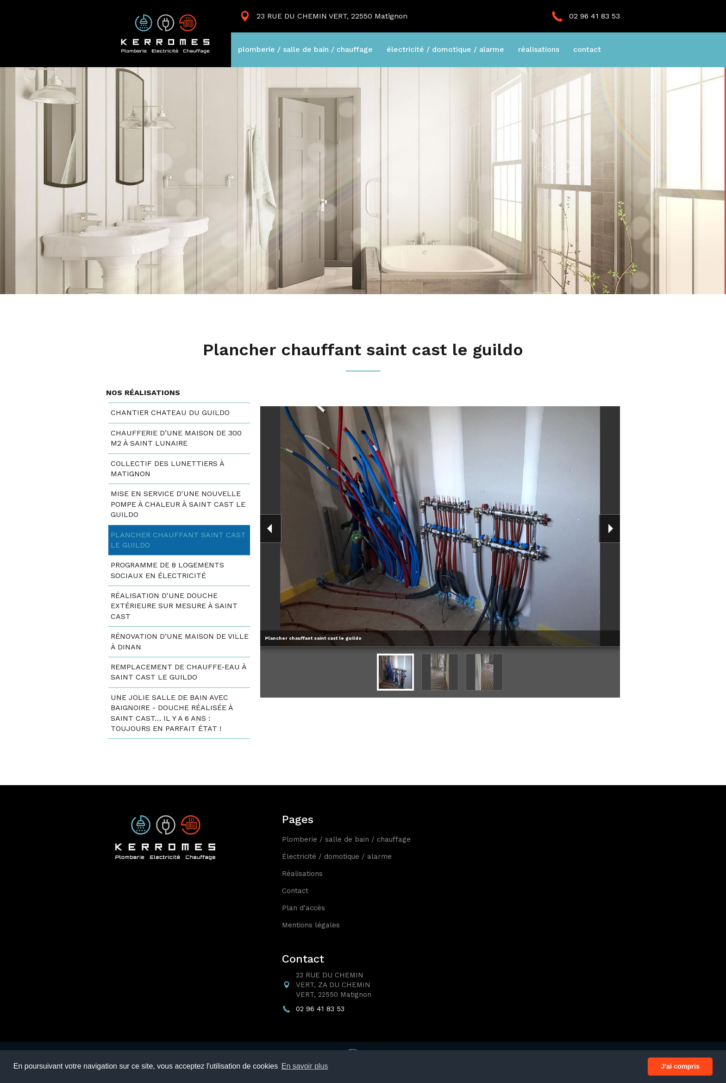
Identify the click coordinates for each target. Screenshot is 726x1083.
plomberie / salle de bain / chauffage (305, 49)
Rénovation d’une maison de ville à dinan (180, 641)
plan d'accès (303, 908)
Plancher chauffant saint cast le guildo (178, 539)
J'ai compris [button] (680, 1066)
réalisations (538, 49)
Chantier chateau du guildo (170, 412)
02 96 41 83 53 (594, 16)
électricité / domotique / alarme (445, 49)
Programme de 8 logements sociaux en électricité (167, 569)
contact (587, 49)
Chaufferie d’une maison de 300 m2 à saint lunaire (176, 437)
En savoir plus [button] (305, 1066)
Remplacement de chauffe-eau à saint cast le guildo (178, 671)
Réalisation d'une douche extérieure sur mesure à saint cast (174, 606)
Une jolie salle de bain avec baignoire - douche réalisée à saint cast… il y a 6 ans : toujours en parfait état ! (172, 713)
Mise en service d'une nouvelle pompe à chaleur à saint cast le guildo (178, 504)
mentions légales (311, 925)
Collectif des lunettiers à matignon (167, 468)
